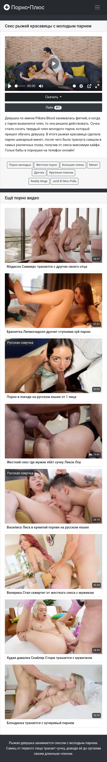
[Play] (9, 86)
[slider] (20, 86)
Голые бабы (14, 150)
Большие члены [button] (73, 165)
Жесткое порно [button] (46, 165)
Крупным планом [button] (61, 172)
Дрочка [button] (39, 172)
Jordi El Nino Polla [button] (64, 181)
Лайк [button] (53, 108)
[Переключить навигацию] (97, 7)
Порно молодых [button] (20, 165)
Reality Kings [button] (39, 181)
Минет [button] (93, 165)
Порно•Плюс (24, 7)
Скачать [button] (52, 97)
